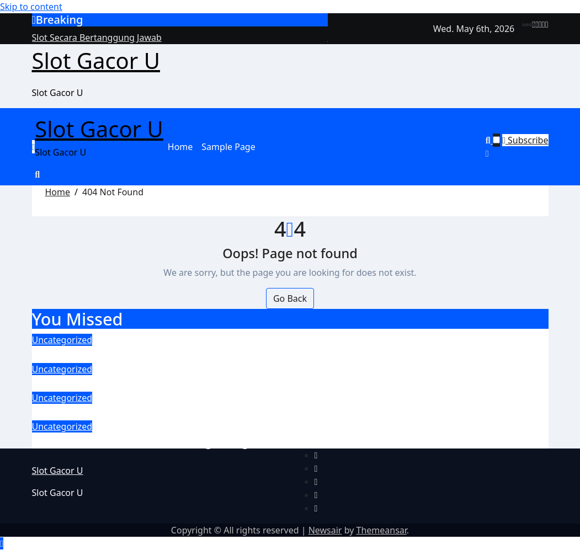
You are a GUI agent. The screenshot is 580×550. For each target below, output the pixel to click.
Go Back (290, 298)
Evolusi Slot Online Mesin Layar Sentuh (152, 412)
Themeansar (381, 530)
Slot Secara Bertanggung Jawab (129, 354)
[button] (517, 153)
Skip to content (31, 7)
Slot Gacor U (96, 60)
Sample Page (228, 147)
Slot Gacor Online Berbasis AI (122, 383)
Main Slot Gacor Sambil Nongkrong (140, 441)
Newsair (325, 530)
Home (180, 147)
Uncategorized (62, 340)
